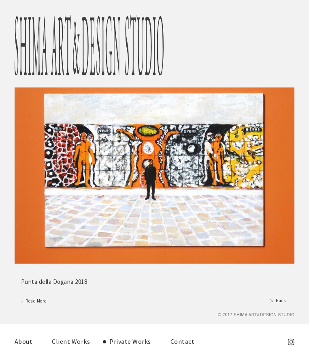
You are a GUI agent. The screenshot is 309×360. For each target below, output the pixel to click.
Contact (182, 341)
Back (281, 300)
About (24, 341)
